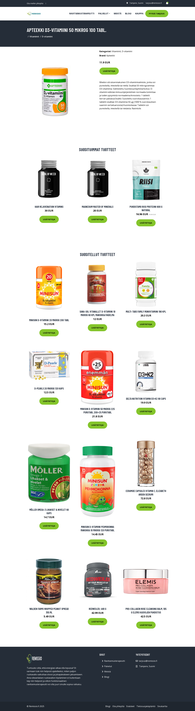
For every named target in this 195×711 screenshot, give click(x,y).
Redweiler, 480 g (97, 608)
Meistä (117, 13)
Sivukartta (162, 706)
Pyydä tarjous (157, 13)
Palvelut (108, 666)
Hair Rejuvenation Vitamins (49, 206)
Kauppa (139, 13)
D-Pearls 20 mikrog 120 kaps (49, 388)
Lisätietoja (109, 71)
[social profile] (45, 3)
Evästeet (130, 706)
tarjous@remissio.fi (154, 3)
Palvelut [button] (103, 13)
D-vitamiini (47, 36)
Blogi (128, 13)
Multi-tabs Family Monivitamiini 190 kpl (146, 311)
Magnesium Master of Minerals (97, 206)
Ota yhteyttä (118, 706)
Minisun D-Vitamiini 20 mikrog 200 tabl (49, 320)
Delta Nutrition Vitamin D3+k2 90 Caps (146, 398)
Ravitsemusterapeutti (81, 13)
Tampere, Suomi (136, 3)
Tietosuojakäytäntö (145, 706)
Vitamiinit (34, 36)
